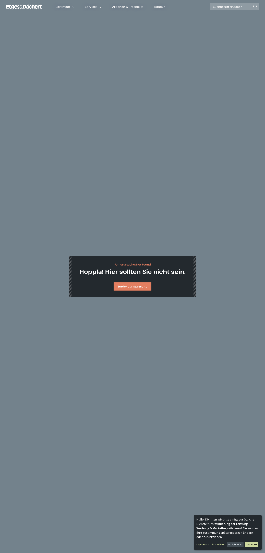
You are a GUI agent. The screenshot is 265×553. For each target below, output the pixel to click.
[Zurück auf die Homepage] (24, 8)
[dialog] (228, 532)
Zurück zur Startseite (132, 286)
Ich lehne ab (235, 544)
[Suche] (231, 6)
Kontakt (159, 7)
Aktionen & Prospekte (128, 7)
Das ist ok (251, 544)
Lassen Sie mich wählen (210, 544)
